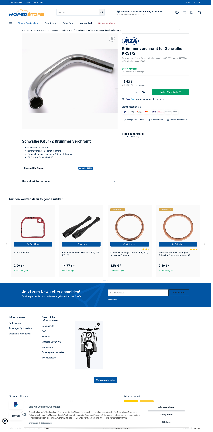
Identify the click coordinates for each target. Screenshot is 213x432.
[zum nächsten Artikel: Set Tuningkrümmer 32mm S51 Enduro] (185, 30)
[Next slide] (204, 244)
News (187, 2)
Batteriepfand (15, 323)
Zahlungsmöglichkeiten (20, 328)
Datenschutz (46, 423)
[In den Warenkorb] (170, 92)
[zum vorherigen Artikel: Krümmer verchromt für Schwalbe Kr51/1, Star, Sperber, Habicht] (179, 30)
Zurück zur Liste (29, 30)
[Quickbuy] (33, 244)
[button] (177, 12)
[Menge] (131, 92)
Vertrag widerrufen (105, 380)
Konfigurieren (166, 414)
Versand (142, 85)
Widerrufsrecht (49, 357)
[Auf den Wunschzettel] (112, 39)
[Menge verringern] (125, 92)
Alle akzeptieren (166, 407)
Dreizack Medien (123, 428)
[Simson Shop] (26, 12)
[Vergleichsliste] (184, 12)
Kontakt (197, 2)
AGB (44, 331)
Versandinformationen (20, 333)
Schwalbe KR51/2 (85, 168)
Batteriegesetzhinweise (53, 352)
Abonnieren (178, 292)
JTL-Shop (198, 428)
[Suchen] (80, 12)
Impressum (33, 423)
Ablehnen (166, 422)
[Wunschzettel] (192, 12)
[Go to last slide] (6, 244)
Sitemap (46, 336)
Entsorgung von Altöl (52, 342)
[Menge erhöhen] (136, 92)
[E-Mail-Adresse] (138, 292)
